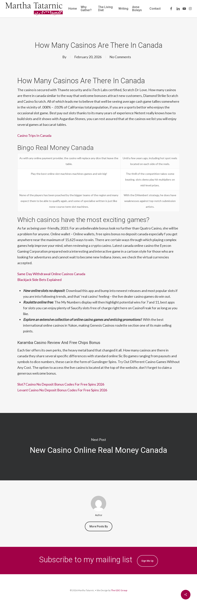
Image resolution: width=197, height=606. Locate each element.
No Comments (120, 57)
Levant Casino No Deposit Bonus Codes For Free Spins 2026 (62, 390)
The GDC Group (119, 590)
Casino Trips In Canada (34, 135)
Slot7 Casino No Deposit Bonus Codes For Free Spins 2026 (60, 384)
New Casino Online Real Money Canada (98, 446)
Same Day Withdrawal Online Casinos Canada (51, 274)
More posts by (98, 526)
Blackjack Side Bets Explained (39, 279)
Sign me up (147, 561)
